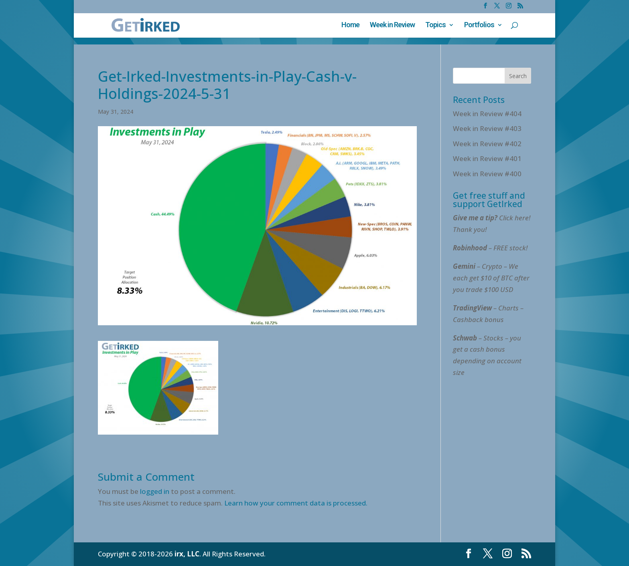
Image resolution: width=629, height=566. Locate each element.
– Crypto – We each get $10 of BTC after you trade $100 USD (491, 278)
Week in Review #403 (487, 128)
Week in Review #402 (487, 143)
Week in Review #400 (487, 173)
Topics (435, 25)
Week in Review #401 (487, 158)
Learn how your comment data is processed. (295, 503)
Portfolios (479, 25)
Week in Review (392, 25)
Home (350, 25)
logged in (154, 491)
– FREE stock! (490, 247)
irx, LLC (186, 553)
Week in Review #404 (487, 113)
